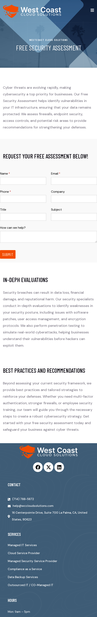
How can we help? (13, 228)
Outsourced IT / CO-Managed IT (30, 585)
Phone (11, 192)
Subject (56, 209)
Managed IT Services (22, 545)
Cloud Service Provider (24, 553)
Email (62, 173)
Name (11, 173)
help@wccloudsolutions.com (33, 506)
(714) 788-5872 (23, 499)
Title (3, 209)
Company (58, 192)
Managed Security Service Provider (32, 561)
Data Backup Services (23, 577)
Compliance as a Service (25, 569)
